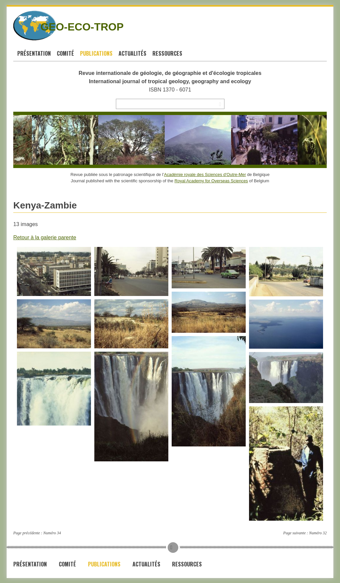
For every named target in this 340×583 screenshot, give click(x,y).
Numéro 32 (318, 533)
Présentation (34, 53)
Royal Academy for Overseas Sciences (211, 180)
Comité (65, 53)
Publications (96, 53)
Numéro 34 (52, 533)
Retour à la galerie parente (44, 237)
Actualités (132, 53)
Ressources (167, 53)
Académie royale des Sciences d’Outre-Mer (205, 174)
